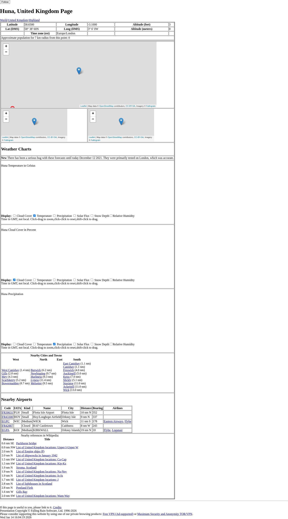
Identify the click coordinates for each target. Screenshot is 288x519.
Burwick (36, 370)
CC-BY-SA (130, 106)
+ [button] (6, 46)
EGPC (6, 421)
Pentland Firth (24, 487)
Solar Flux (83, 215)
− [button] (6, 52)
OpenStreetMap (106, 106)
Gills (4, 373)
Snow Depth (101, 215)
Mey (4, 376)
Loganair (117, 430)
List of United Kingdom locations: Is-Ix (39, 475)
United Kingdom (18, 20)
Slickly (67, 380)
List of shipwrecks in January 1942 (36, 455)
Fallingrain (151, 106)
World (3, 20)
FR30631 (7, 412)
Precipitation (64, 215)
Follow (5, 2)
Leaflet (83, 106)
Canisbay (68, 366)
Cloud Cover (24, 215)
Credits (57, 507)
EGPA (5, 430)
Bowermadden (10, 383)
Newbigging (38, 373)
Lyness (35, 380)
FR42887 (7, 425)
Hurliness (36, 376)
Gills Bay (21, 491)
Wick (66, 389)
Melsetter (36, 383)
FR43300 (7, 416)
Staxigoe (68, 383)
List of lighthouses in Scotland (34, 483)
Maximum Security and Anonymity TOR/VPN (164, 514)
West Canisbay (10, 370)
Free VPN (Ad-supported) (118, 514)
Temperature (44, 215)
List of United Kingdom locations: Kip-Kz (41, 463)
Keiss (66, 376)
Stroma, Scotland (26, 467)
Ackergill (68, 386)
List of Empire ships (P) (30, 451)
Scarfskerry (8, 380)
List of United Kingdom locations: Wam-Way (43, 495)
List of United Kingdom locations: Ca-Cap (41, 459)
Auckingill (69, 373)
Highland (34, 20)
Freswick (68, 370)
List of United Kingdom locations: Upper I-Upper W (47, 447)
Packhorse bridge (26, 443)
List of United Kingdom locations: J (37, 479)
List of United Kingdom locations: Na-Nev (41, 471)
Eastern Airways (113, 421)
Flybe (128, 421)
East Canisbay (71, 363)
